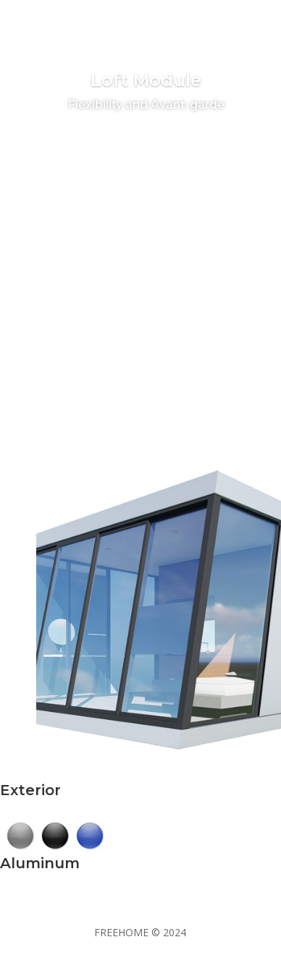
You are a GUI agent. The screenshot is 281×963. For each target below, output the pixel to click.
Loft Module (146, 83)
